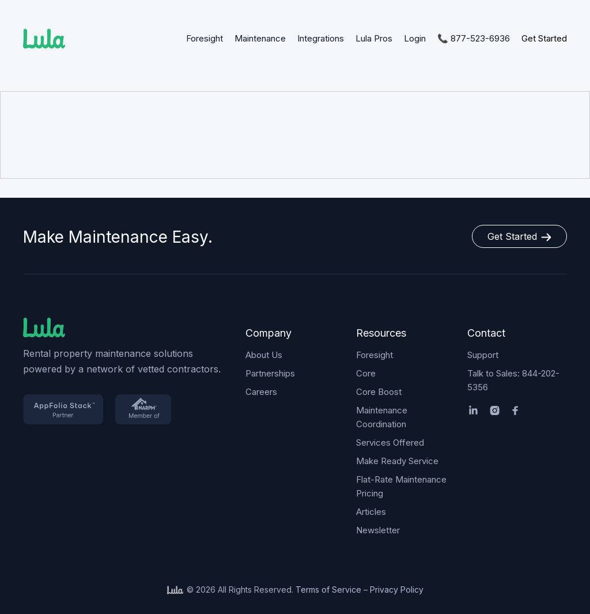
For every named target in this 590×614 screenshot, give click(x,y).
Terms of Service (328, 589)
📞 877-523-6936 (473, 38)
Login (415, 38)
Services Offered (390, 442)
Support (482, 354)
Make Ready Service (397, 460)
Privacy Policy (396, 589)
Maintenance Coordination (381, 417)
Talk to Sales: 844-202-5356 (513, 380)
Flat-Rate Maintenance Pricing (401, 486)
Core (366, 373)
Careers (261, 391)
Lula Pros (373, 38)
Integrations (320, 38)
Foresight (204, 38)
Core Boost (379, 391)
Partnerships (270, 373)
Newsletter (378, 530)
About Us (263, 354)
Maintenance (260, 38)
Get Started (544, 38)
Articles (371, 511)
